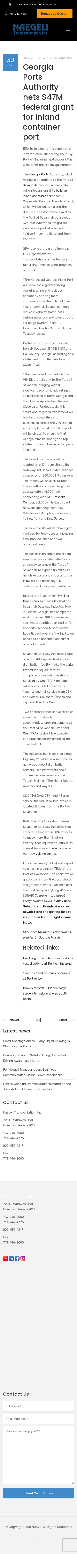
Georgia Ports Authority (46, 174)
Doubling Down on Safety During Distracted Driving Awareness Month (34, 1058)
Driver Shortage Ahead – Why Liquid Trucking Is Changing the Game (36, 1043)
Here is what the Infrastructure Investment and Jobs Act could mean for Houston (37, 1086)
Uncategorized (60, 57)
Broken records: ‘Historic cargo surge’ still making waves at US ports (45, 993)
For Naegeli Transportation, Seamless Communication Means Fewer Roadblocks (32, 1072)
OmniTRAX (30, 733)
